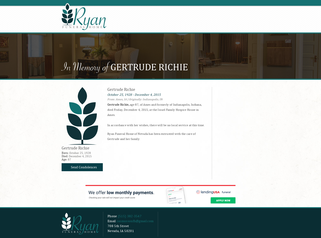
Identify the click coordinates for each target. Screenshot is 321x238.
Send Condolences (84, 167)
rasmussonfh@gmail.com (135, 221)
